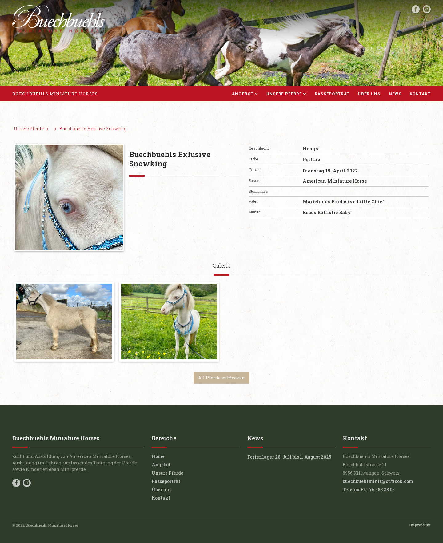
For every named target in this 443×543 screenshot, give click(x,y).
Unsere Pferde (28, 128)
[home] (55, 94)
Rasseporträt (332, 93)
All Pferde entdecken (221, 378)
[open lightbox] (64, 322)
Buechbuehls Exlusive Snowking (92, 128)
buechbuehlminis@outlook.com (378, 481)
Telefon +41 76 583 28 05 (369, 489)
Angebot (161, 465)
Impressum (420, 524)
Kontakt (420, 93)
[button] (241, 94)
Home (158, 456)
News (395, 93)
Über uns (369, 93)
